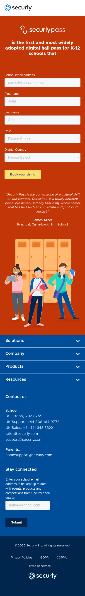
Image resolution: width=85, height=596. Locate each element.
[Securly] (18, 7)
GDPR (44, 557)
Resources (42, 380)
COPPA (62, 557)
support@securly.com (23, 439)
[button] (76, 7)
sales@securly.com (21, 434)
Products (42, 367)
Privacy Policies (21, 557)
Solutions (42, 341)
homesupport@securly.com (28, 455)
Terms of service (39, 566)
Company (42, 354)
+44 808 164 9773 (43, 422)
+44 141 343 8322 (38, 428)
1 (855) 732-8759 (27, 416)
